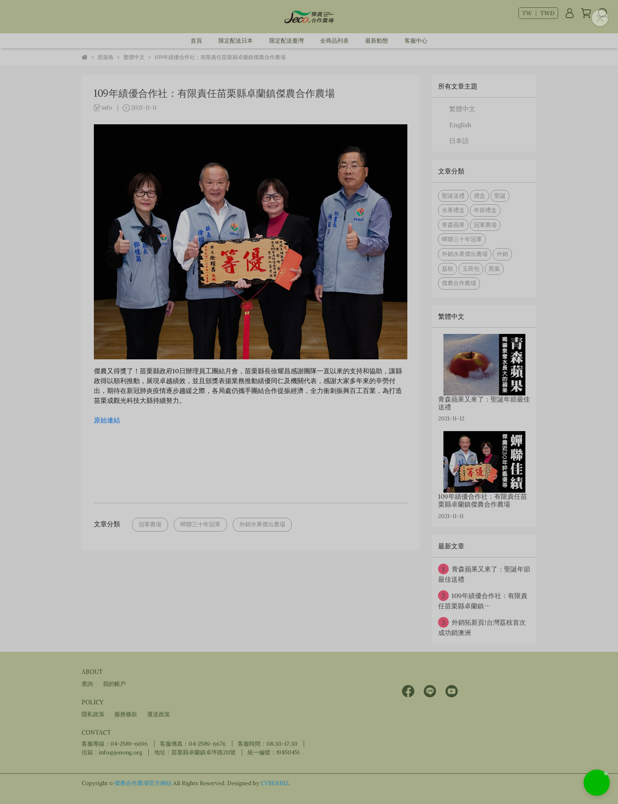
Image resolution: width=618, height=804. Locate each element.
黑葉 (494, 268)
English (460, 125)
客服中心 (415, 40)
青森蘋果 (453, 224)
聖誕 (500, 195)
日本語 (459, 141)
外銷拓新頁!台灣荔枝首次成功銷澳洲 (482, 627)
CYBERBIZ (275, 783)
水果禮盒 (453, 210)
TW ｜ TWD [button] (538, 13)
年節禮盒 (485, 210)
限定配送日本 (235, 40)
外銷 (502, 254)
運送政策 (158, 714)
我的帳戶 (114, 684)
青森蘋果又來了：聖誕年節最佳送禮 (484, 573)
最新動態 (376, 40)
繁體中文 (462, 109)
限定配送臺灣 (286, 40)
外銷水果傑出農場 (262, 524)
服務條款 (125, 714)
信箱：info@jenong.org (112, 752)
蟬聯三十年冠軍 (200, 524)
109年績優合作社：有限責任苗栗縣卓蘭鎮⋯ (482, 600)
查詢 (87, 684)
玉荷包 (470, 268)
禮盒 (479, 195)
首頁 (196, 40)
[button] (597, 783)
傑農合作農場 (459, 283)
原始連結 (107, 420)
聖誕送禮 (453, 195)
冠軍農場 (150, 524)
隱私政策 (93, 714)
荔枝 (447, 268)
